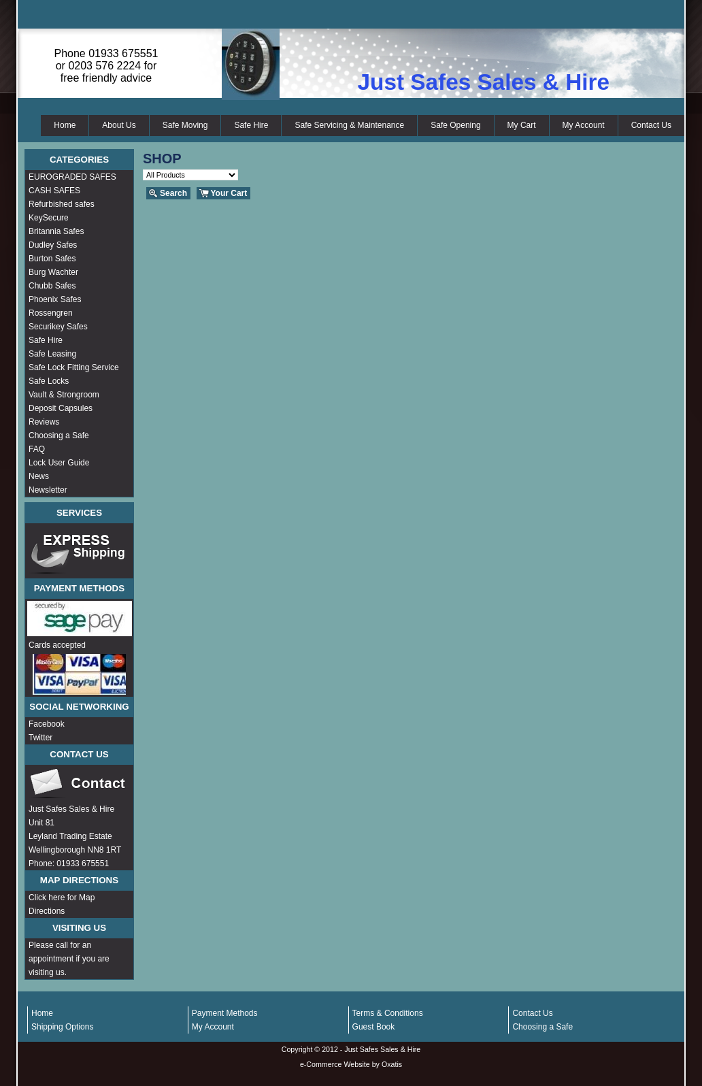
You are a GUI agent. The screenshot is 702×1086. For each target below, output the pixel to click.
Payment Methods (225, 1013)
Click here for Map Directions (62, 904)
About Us (118, 125)
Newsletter (48, 490)
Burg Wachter (53, 272)
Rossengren (51, 313)
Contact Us (651, 125)
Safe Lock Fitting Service (74, 367)
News (39, 476)
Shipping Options (62, 1027)
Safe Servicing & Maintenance (349, 125)
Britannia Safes (56, 231)
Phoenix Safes (55, 299)
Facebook (47, 724)
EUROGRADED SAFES (72, 177)
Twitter (40, 737)
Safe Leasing (52, 354)
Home (65, 125)
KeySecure (49, 218)
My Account (584, 125)
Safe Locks (49, 381)
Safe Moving (185, 125)
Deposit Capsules (61, 408)
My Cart (521, 125)
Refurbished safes (62, 204)
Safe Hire (251, 125)
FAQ (37, 449)
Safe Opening (455, 125)
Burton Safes (52, 258)
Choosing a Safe (59, 435)
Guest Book (373, 1027)
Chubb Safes (52, 286)
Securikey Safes (58, 326)
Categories (79, 159)
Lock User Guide (59, 462)
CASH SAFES (54, 190)
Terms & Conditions (387, 1013)
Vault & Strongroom (64, 394)
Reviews (44, 422)
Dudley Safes (53, 245)
